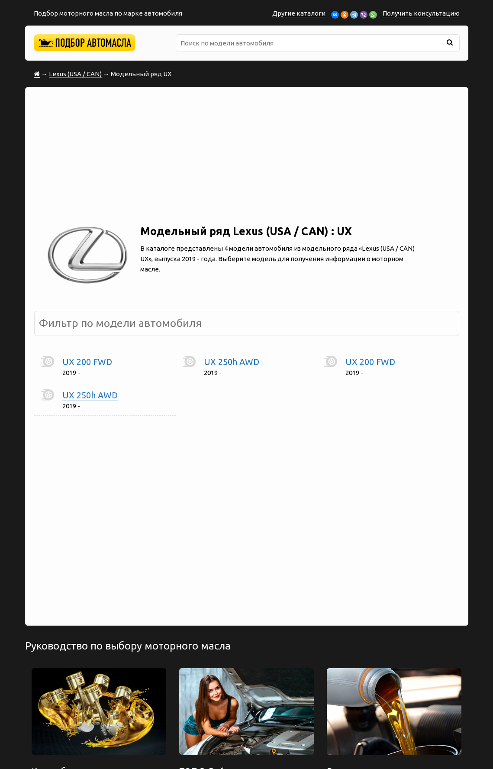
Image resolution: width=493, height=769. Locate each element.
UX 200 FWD (87, 362)
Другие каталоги (298, 13)
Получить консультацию (421, 13)
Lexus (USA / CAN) (75, 74)
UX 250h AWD (231, 362)
